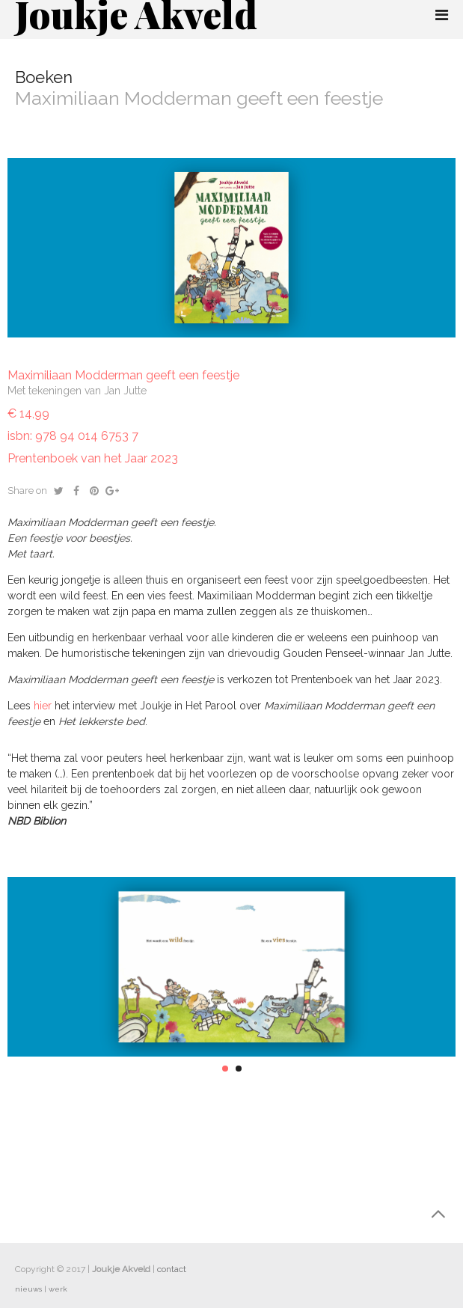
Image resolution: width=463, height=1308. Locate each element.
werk (58, 1289)
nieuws (28, 1289)
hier (44, 706)
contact (171, 1269)
